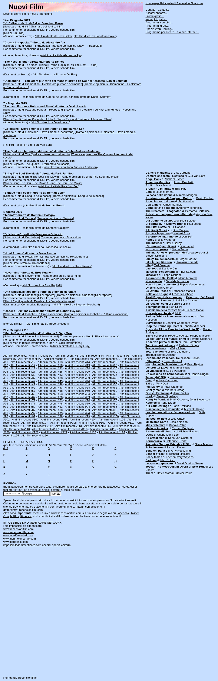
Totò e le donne (180, 351)
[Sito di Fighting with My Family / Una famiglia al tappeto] (39, 301)
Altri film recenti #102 (25, 419)
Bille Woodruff (166, 239)
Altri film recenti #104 (83, 419)
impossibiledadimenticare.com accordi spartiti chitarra (37, 545)
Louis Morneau (164, 191)
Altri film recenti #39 (77, 378)
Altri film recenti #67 (22, 397)
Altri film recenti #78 (50, 403)
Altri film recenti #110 (121, 422)
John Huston (191, 358)
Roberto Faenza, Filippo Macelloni (189, 335)
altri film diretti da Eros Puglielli (41, 285)
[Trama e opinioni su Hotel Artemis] (66, 256)
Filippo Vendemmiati (192, 284)
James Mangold (172, 204)
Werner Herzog (174, 390)
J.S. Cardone (182, 172)
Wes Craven (178, 418)
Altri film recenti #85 (104, 406)
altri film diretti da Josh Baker (54, 36)
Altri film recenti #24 (77, 368)
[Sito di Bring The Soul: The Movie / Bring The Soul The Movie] (42, 183)
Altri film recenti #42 (22, 381)
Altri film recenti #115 (126, 426)
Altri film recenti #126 (34, 435)
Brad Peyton (195, 364)
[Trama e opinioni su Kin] (46, 26)
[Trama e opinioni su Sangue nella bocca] (78, 195)
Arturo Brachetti (184, 182)
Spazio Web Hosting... (160, 28)
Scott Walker (186, 201)
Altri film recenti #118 (74, 429)
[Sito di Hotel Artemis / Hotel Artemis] (26, 263)
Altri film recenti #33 (50, 374)
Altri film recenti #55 (104, 387)
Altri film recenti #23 (50, 368)
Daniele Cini (169, 268)
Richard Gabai (194, 310)
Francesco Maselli (183, 290)
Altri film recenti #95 (104, 413)
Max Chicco (167, 460)
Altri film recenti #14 (77, 362)
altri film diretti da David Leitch (50, 122)
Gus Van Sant (196, 175)
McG (178, 313)
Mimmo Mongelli (186, 195)
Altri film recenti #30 (104, 371)
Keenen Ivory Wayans (180, 457)
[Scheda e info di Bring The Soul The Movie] (31, 176)
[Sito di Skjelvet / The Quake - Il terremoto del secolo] (36, 164)
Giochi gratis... (155, 16)
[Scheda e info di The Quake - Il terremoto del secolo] (36, 154)
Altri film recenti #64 (77, 394)
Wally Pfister (178, 348)
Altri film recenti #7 (30, 358)
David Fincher (205, 198)
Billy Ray (180, 188)
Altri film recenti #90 (104, 410)
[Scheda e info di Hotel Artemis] (23, 256)
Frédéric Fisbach (182, 294)
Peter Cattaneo (173, 386)
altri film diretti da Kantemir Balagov (46, 227)
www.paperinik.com (15, 541)
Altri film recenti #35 (104, 374)
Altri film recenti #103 (54, 419)
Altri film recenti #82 (22, 406)
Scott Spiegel (187, 220)
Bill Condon (178, 227)
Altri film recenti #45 (104, 381)
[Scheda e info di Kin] (16, 26)
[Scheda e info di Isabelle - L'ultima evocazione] (33, 314)
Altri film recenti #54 (77, 387)
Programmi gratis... (158, 25)
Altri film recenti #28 (50, 371)
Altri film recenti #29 (77, 371)
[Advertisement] (177, 101)
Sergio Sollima (181, 303)
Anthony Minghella (190, 207)
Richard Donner (176, 447)
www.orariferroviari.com (18, 535)
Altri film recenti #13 (50, 362)
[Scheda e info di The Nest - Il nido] (25, 64)
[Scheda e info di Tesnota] (19, 218)
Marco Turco (180, 249)
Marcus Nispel (182, 367)
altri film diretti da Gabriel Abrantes (45, 96)
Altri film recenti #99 (77, 416)
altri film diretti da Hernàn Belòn (44, 205)
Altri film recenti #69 (77, 397)
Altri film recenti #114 (97, 426)
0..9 (5, 448)
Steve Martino (203, 444)
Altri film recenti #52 (22, 387)
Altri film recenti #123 (83, 432)
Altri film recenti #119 (103, 429)
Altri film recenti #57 (22, 390)
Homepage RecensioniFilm (20, 677)
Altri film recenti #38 (50, 378)
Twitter (135, 513)
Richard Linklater (179, 453)
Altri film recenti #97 (22, 416)
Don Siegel (187, 246)
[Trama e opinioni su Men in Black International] (89, 336)
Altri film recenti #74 (77, 400)
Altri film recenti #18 (50, 365)
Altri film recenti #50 (104, 384)
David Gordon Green (190, 463)
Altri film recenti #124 (112, 432)
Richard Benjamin (183, 428)
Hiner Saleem (187, 271)
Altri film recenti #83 (50, 406)
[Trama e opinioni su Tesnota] (55, 218)
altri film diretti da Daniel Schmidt (89, 96)
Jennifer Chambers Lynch (182, 322)
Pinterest (26, 516)
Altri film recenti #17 (22, 365)
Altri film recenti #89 (77, 410)
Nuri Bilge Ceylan (186, 300)
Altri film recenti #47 (22, 384)
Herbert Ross (182, 233)
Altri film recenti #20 (104, 365)
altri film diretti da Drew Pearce (72, 266)
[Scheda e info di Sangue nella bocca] (27, 195)
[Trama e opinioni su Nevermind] (60, 275)
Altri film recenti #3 (66, 355)
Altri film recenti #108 (63, 422)
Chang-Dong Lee (168, 434)
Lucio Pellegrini (175, 370)
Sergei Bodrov (187, 259)
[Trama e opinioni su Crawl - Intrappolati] (76, 45)
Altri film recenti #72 (22, 400)
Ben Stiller (175, 306)
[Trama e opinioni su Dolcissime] (60, 237)
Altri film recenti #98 (50, 416)
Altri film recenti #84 (77, 406)
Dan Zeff (187, 236)
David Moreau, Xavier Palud (174, 473)
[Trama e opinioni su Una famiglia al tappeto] (84, 295)
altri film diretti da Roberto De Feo (55, 74)
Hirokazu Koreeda (187, 262)
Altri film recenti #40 (104, 378)
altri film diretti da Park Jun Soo (58, 186)
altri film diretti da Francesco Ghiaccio (46, 247)
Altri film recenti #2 (40, 355)
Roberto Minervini (194, 326)
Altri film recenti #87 (22, 410)
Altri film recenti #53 (50, 387)
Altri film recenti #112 (39, 426)
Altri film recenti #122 (54, 432)
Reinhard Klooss (180, 377)
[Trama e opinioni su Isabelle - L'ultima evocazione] (96, 314)
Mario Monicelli (187, 278)
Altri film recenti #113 (68, 426)
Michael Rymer (174, 179)
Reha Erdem (168, 402)
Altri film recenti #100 (105, 416)
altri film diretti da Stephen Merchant (76, 304)
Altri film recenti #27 (22, 371)
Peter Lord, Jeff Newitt (200, 297)
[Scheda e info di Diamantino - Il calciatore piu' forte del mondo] (43, 84)
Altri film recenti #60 (104, 390)
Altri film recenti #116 (16, 429)
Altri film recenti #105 (112, 419)
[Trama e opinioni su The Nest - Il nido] (72, 64)
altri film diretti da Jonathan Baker (95, 36)
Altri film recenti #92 (22, 413)
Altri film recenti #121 (25, 432)
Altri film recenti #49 (77, 384)
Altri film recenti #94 (77, 413)
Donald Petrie (177, 425)
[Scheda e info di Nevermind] (21, 275)
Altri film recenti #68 (50, 397)
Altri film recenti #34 (77, 374)
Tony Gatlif (162, 383)
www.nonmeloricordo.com (19, 538)
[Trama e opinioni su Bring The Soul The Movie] (89, 176)
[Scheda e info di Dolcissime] (21, 237)
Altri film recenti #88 (50, 410)
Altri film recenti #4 (92, 355)
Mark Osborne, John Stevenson (190, 399)
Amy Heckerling (181, 450)
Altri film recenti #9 (81, 358)
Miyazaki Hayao (194, 409)
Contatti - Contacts (157, 9)
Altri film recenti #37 (22, 378)
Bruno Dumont (173, 361)
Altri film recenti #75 (104, 400)
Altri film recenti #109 (92, 422)
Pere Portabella (191, 342)
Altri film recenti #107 (34, 422)
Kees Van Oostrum (180, 437)
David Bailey (174, 243)
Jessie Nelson (179, 421)
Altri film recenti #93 (50, 413)
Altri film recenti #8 (55, 358)
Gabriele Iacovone (177, 281)
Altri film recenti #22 (22, 368)
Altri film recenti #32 (22, 374)
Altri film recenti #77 (22, 403)
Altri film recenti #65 (104, 394)
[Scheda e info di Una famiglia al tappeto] (29, 295)
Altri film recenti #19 (77, 365)
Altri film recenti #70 (104, 397)
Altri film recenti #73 (50, 400)
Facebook (122, 513)
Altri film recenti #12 (22, 362)
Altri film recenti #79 (77, 403)
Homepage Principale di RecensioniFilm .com (174, 3)
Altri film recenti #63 (50, 394)
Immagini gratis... (156, 19)
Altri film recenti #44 (77, 381)
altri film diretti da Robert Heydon (47, 323)
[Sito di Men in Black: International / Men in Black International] (42, 342)
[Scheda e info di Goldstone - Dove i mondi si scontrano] (38, 132)
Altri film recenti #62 (22, 394)
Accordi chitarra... (157, 12)
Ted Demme (162, 265)
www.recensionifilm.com (18, 529)
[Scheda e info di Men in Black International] (31, 336)
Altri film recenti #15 (104, 362)
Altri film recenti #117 (45, 429)
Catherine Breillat (176, 441)
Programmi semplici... (159, 22)
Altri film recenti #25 (104, 368)
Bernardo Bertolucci (197, 211)
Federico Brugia (189, 345)
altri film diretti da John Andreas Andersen (70, 167)
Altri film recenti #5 (117, 355)
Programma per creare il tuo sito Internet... (172, 32)
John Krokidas (182, 405)
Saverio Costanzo (201, 338)
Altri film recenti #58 (50, 390)
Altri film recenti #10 (107, 358)
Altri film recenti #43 (50, 381)
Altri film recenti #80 (104, 403)
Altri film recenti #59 (77, 390)
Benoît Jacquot (166, 354)
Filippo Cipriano (172, 274)
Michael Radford (189, 431)
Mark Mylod (163, 185)
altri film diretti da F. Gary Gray (70, 346)
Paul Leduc (194, 223)
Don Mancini (181, 230)
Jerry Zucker (181, 393)
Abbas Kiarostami (167, 380)
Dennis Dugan (199, 374)
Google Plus (11, 516)
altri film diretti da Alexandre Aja (61, 55)
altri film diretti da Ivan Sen (34, 144)
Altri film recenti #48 (50, 384)
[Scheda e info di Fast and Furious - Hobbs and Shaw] (37, 109)
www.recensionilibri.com (18, 532)
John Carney (164, 287)
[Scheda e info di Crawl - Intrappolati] (26, 45)
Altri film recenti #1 (15, 355)
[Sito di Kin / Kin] (13, 33)
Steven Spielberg (156, 255)
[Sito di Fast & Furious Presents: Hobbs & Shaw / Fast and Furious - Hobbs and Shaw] (57, 119)
